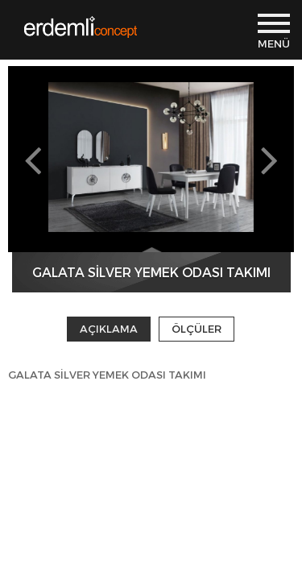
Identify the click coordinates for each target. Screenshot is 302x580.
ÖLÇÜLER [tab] (196, 328)
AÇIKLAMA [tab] (109, 328)
